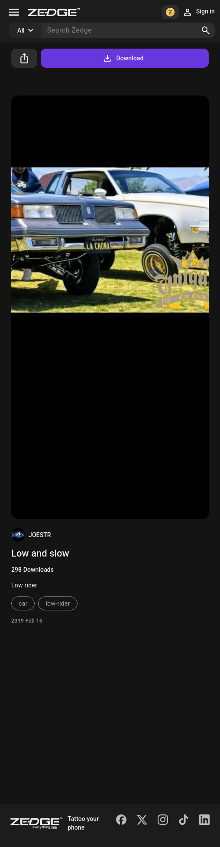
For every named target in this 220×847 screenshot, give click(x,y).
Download (122, 58)
